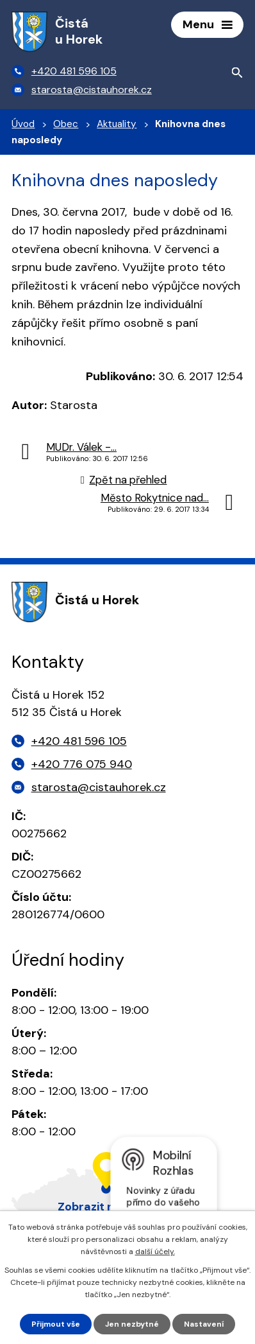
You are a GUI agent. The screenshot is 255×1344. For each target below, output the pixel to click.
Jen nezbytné (132, 1324)
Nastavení (204, 1324)
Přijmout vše (55, 1324)
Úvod (23, 124)
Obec (65, 124)
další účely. (155, 1251)
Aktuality (116, 124)
